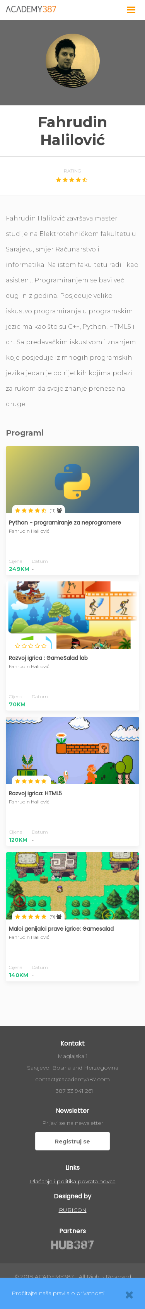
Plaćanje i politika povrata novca (73, 1181)
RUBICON (73, 1209)
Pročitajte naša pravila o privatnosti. (59, 1293)
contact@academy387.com (72, 1079)
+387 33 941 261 (72, 1091)
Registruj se (72, 1141)
